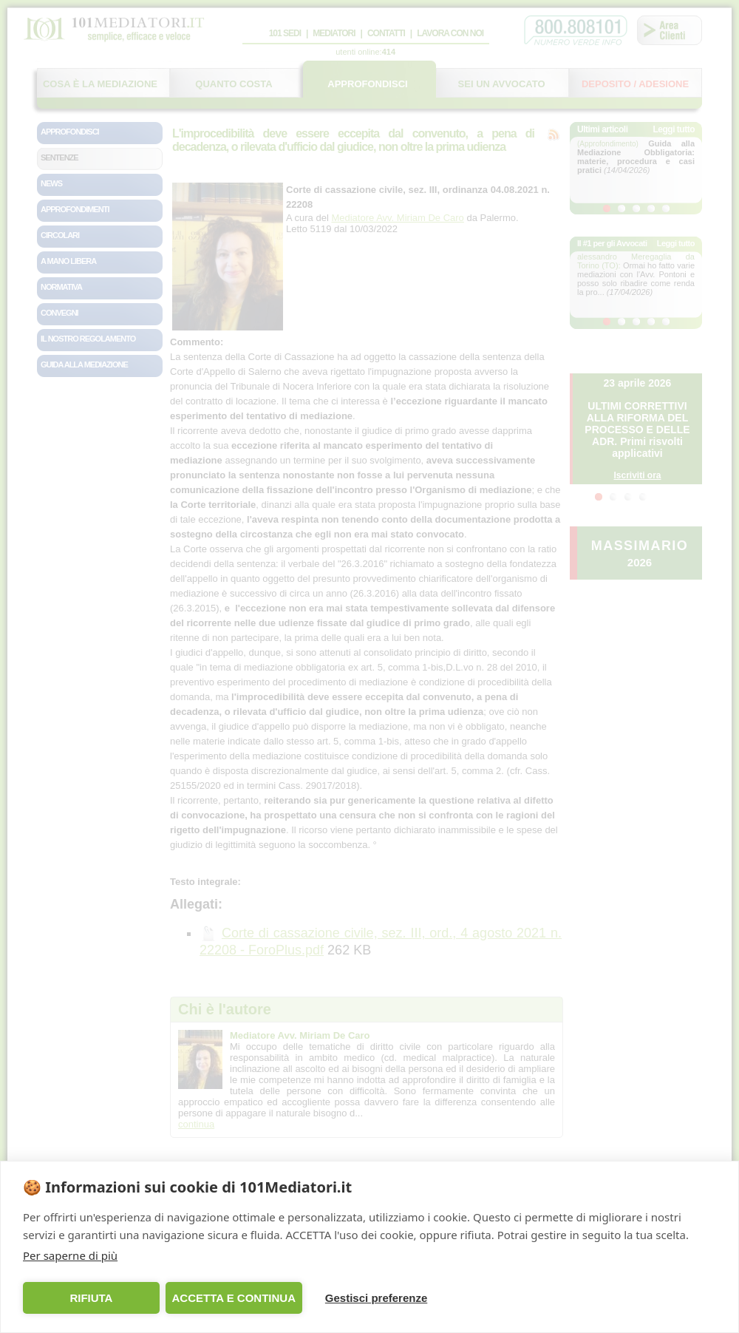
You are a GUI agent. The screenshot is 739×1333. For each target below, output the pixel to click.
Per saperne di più (70, 1255)
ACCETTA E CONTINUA (233, 1298)
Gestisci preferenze (376, 1298)
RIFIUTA (90, 1298)
